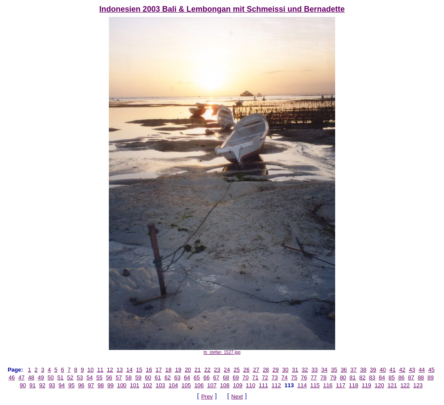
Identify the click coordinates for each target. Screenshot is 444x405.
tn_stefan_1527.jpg (222, 350)
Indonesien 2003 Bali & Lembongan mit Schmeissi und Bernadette (222, 9)
